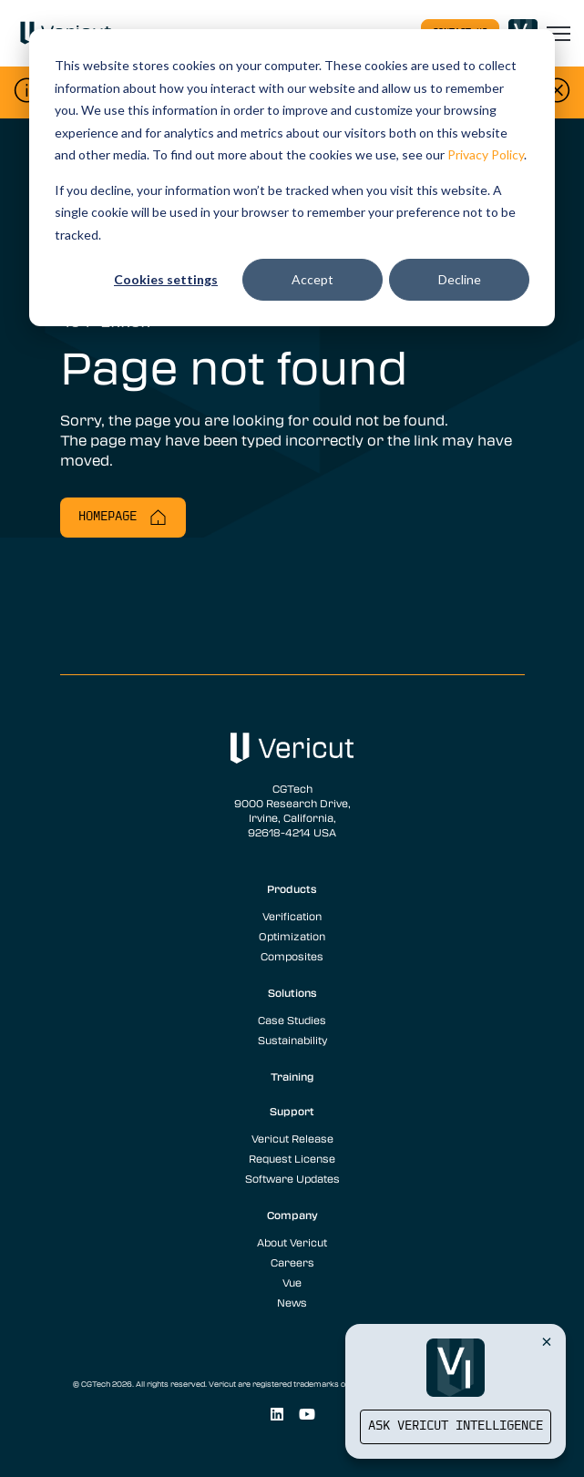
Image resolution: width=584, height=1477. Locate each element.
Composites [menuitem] (292, 956)
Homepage (123, 517)
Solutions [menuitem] (292, 992)
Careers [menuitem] (292, 1262)
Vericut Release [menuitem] (292, 1138)
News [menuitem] (292, 1302)
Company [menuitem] (292, 1214)
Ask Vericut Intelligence (455, 1426)
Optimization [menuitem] (292, 935)
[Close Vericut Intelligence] (547, 1341)
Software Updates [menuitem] (292, 1178)
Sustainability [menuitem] (292, 1039)
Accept (312, 279)
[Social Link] (276, 1414)
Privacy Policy (485, 154)
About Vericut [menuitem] (292, 1242)
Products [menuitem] (292, 888)
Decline (459, 279)
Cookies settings (166, 279)
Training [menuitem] (292, 1076)
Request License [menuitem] (292, 1158)
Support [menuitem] (292, 1110)
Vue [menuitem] (292, 1282)
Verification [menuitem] (292, 915)
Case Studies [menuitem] (292, 1019)
